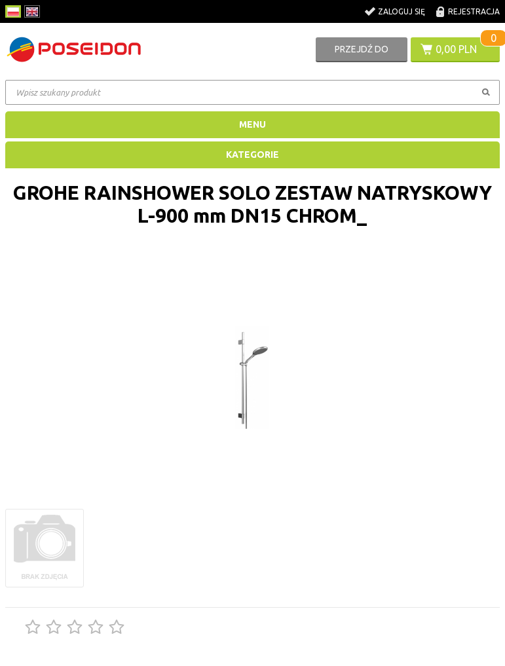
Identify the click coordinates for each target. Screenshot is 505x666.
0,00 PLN (456, 49)
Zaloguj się (401, 11)
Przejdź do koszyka (361, 53)
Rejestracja (474, 11)
